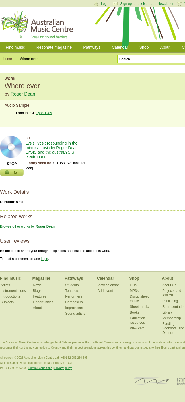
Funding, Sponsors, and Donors (173, 328)
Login (105, 4)
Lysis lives (44, 113)
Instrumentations (13, 291)
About (165, 47)
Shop (144, 47)
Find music (15, 47)
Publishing (170, 301)
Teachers (72, 291)
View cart (137, 328)
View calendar (108, 285)
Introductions (10, 296)
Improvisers (74, 308)
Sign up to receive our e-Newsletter (146, 4)
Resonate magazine (54, 47)
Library (167, 312)
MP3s (134, 291)
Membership (171, 318)
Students (72, 285)
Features (39, 296)
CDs (133, 285)
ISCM (151, 381)
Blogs (37, 291)
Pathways (91, 47)
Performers (73, 296)
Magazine (41, 278)
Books (134, 312)
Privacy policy (63, 368)
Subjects (7, 302)
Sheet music (139, 307)
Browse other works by (27, 226)
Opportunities (43, 302)
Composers (74, 302)
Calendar (120, 47)
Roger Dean (23, 94)
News (37, 285)
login (44, 259)
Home (7, 59)
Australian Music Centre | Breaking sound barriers (37, 24)
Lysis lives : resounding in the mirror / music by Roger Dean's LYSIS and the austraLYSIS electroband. (53, 150)
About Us (169, 285)
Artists (5, 285)
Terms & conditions (40, 368)
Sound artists (75, 314)
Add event (105, 291)
